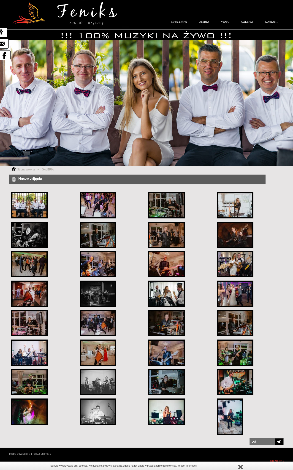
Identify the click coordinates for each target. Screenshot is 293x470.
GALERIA (247, 21)
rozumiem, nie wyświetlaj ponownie (240, 467)
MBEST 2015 (277, 461)
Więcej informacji (187, 465)
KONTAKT (271, 21)
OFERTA (204, 21)
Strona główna (179, 21)
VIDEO (225, 21)
